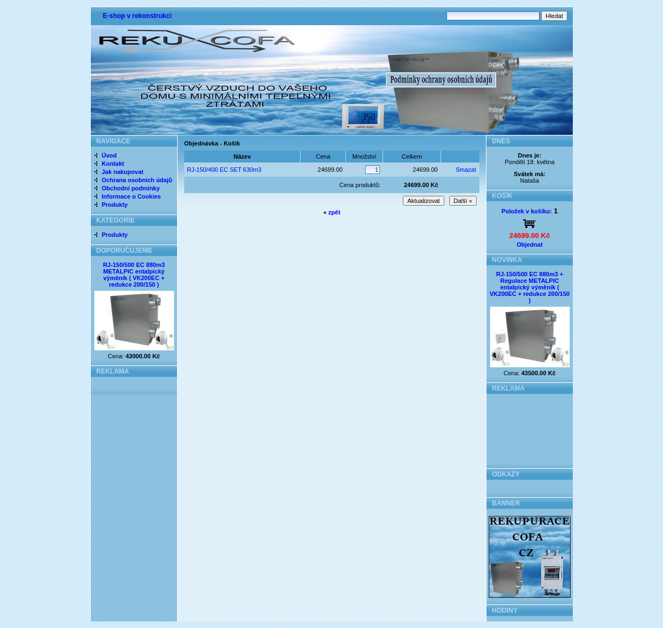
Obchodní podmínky (131, 188)
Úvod (109, 155)
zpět (334, 212)
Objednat (530, 244)
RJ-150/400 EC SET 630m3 (224, 169)
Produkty (115, 204)
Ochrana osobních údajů (137, 180)
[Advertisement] (530, 428)
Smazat (466, 169)
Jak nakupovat (122, 171)
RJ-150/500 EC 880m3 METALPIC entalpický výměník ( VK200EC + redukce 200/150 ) (134, 274)
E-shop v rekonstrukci (137, 16)
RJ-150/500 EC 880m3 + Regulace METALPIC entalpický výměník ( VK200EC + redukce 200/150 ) (530, 287)
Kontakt (113, 163)
